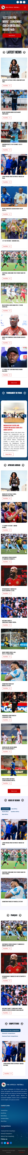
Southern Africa (4, 1118)
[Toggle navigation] (25, 7)
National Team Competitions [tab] (10, 1036)
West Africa (3, 1121)
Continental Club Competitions (8, 1131)
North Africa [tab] (5, 811)
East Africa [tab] (14, 809)
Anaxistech (21, 1152)
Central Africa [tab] (5, 809)
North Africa (4, 1116)
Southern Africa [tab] (15, 811)
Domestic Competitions (6, 1133)
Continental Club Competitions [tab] (10, 1030)
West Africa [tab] (5, 814)
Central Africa (4, 1110)
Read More (12, 35)
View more (14, 383)
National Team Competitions (7, 1136)
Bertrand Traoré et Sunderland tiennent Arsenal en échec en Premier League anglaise (12, 1009)
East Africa (3, 1113)
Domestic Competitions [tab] (8, 1033)
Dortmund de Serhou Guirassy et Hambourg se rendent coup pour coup (13, 945)
